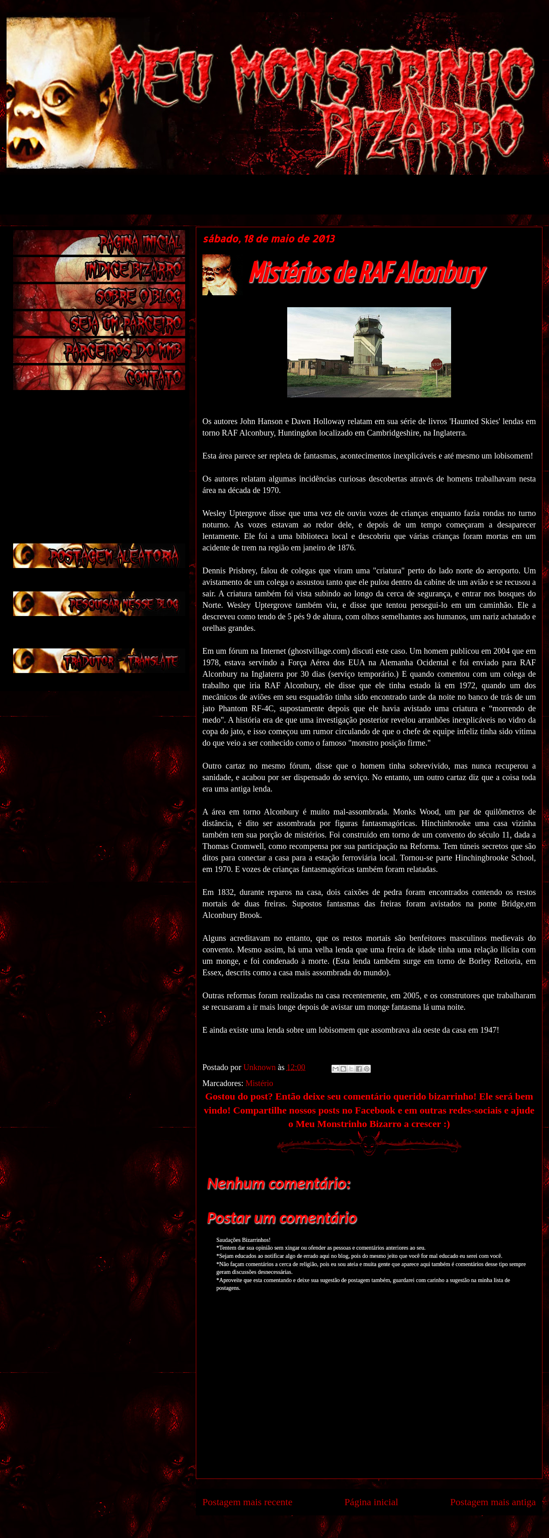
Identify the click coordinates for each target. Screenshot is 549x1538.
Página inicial (371, 1502)
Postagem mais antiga (493, 1502)
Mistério (259, 1083)
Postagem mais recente (247, 1502)
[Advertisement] (211, 193)
